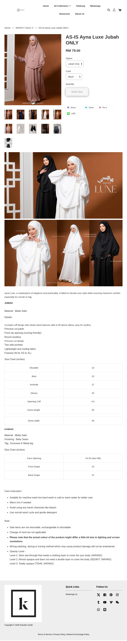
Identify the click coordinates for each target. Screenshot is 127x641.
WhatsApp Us (71, 595)
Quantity (70, 84)
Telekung (80, 6)
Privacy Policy (59, 635)
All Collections (62, 6)
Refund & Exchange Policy (78, 635)
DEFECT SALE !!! (24, 28)
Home (46, 6)
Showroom (64, 14)
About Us (79, 14)
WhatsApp (95, 6)
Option (69, 59)
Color (68, 71)
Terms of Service (45, 635)
